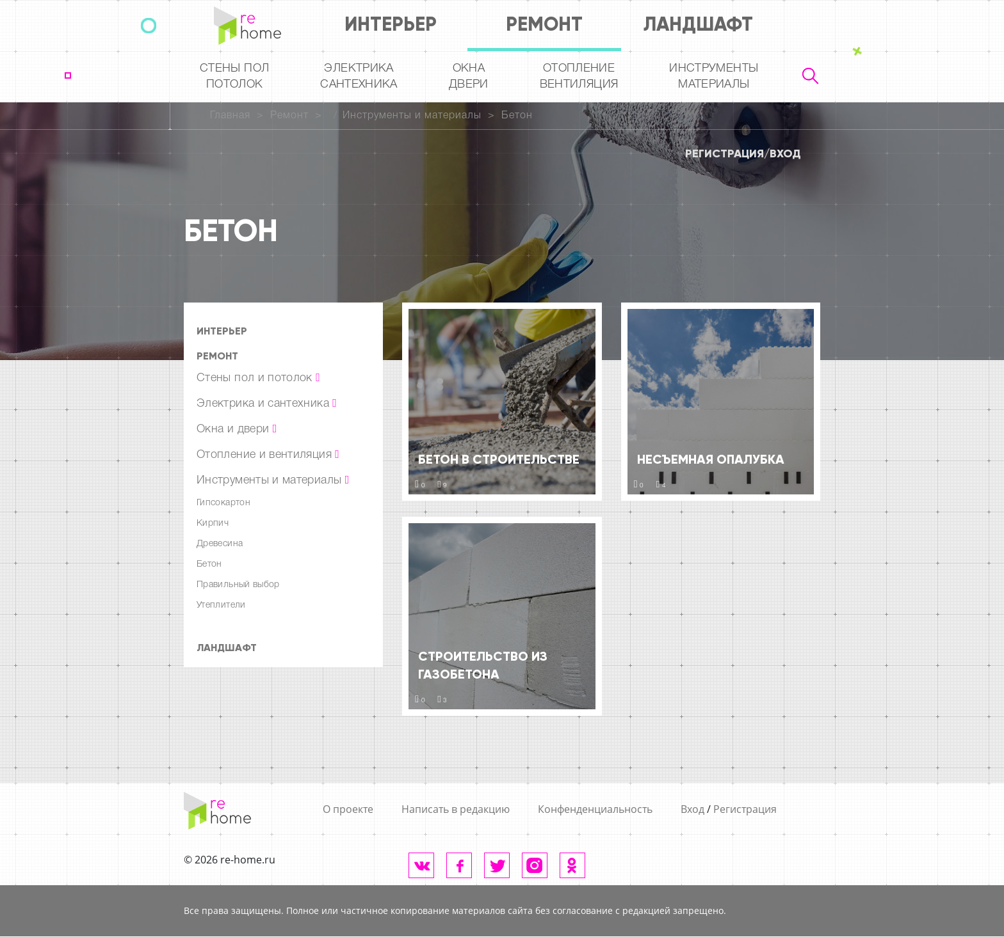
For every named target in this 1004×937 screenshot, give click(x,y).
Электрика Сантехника (359, 76)
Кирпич (213, 523)
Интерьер (390, 24)
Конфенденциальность (595, 809)
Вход (785, 153)
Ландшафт (698, 24)
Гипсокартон (223, 503)
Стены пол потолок (234, 76)
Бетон (517, 115)
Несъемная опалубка (710, 459)
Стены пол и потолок (258, 378)
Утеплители (221, 605)
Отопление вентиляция (579, 76)
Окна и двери (237, 429)
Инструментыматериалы (713, 76)
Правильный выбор (238, 585)
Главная (230, 115)
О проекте (348, 809)
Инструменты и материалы (412, 115)
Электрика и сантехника (267, 403)
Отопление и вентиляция (268, 455)
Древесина (220, 544)
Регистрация (724, 153)
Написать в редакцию (455, 809)
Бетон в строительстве (498, 459)
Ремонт (544, 24)
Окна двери (469, 76)
